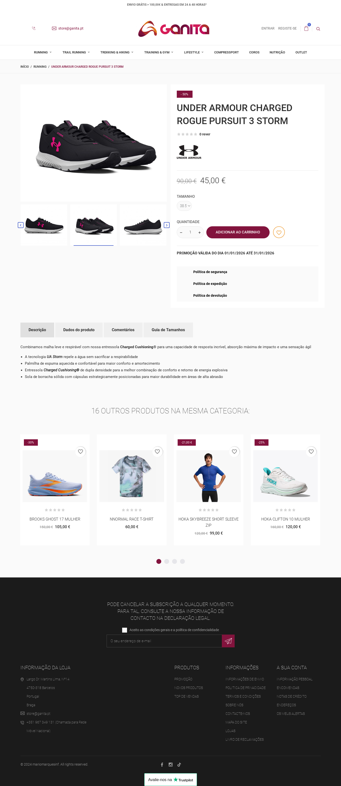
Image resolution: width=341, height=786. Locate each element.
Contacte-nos (238, 714)
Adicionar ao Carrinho (238, 232)
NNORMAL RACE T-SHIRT (132, 519)
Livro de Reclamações (245, 740)
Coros (254, 52)
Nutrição (277, 52)
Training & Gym (157, 52)
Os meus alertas (291, 714)
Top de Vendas (186, 697)
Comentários (123, 330)
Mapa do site (236, 722)
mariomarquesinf (45, 765)
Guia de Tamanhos (168, 330)
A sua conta (292, 668)
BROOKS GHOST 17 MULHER (55, 519)
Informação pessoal (294, 679)
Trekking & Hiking (115, 52)
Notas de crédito (292, 697)
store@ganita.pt (67, 28)
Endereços (286, 705)
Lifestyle (192, 52)
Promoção (183, 679)
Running (41, 52)
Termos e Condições (243, 697)
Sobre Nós (234, 705)
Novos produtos (188, 688)
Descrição (37, 330)
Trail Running (75, 52)
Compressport (226, 52)
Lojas (230, 731)
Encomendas (288, 688)
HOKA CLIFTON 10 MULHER (285, 519)
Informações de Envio (245, 679)
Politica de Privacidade (246, 688)
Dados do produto (79, 330)
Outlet (301, 52)
